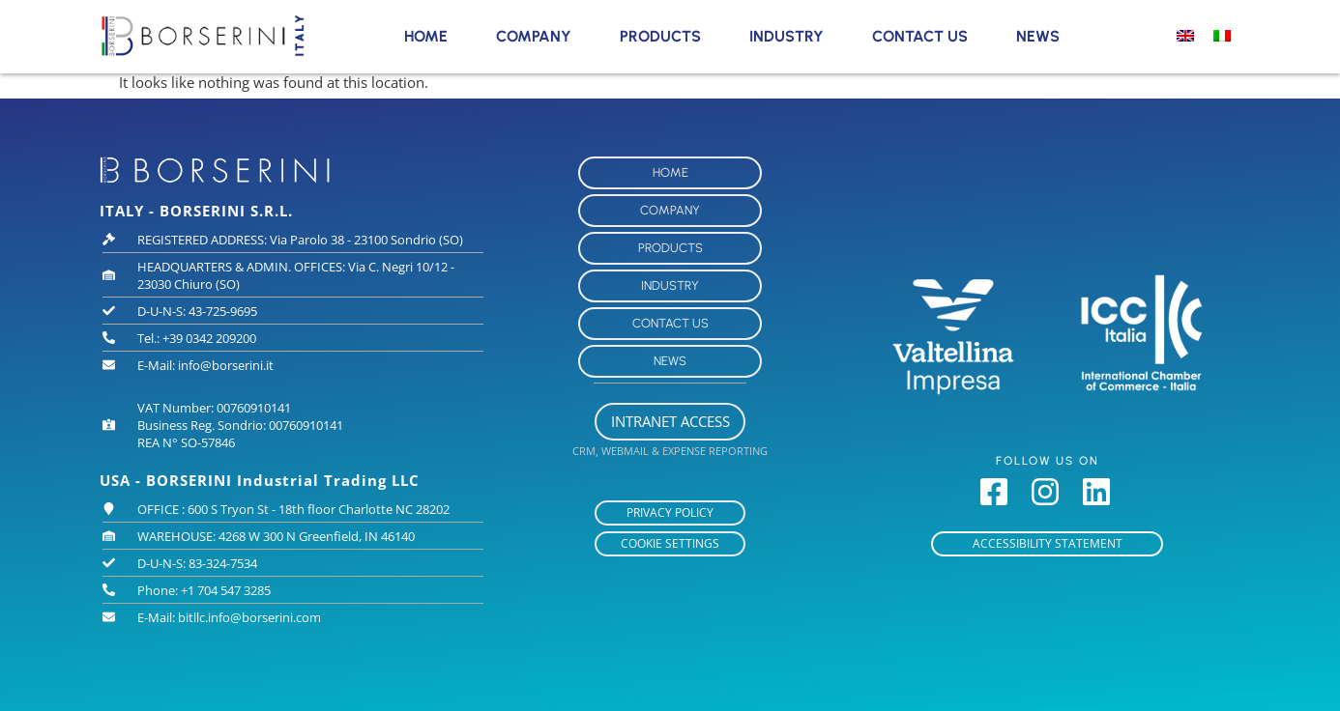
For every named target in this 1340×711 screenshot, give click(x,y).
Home (426, 36)
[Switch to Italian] (1222, 34)
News (1038, 36)
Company (533, 36)
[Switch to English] (1185, 34)
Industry (786, 36)
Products (660, 36)
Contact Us (920, 36)
